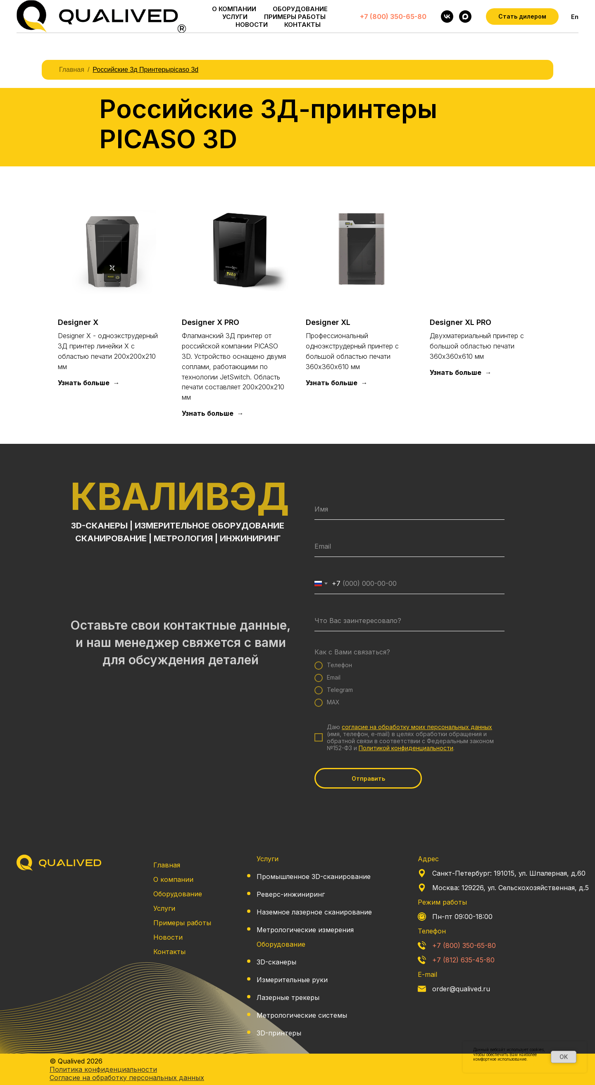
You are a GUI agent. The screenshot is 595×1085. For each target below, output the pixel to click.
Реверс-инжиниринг (291, 894)
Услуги (164, 908)
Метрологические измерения (305, 930)
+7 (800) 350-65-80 (393, 16)
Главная (71, 69)
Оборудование (177, 894)
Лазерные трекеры (288, 997)
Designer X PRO (210, 322)
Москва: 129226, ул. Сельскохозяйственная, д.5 (510, 888)
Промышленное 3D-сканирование (314, 876)
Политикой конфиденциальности (406, 747)
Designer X (78, 322)
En (574, 17)
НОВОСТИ (252, 24)
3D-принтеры (279, 1033)
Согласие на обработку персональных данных (127, 1077)
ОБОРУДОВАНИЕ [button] (300, 9)
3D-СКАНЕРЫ (99, 526)
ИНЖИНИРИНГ (250, 538)
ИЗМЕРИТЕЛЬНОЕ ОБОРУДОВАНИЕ (209, 526)
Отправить (368, 778)
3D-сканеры (276, 962)
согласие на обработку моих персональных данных (417, 726)
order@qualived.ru (461, 989)
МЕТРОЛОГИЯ (183, 538)
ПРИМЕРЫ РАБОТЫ (295, 17)
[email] (409, 546)
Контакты (169, 952)
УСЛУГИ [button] (235, 17)
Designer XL (328, 322)
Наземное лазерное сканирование (314, 912)
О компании (173, 879)
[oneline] (409, 621)
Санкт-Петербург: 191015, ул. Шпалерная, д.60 (508, 873)
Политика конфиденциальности (504, 1063)
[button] (522, 16)
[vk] (447, 16)
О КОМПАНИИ (234, 9)
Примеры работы (182, 923)
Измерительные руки (292, 980)
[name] (409, 509)
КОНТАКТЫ (302, 24)
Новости (168, 937)
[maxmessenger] (465, 16)
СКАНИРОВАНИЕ (111, 538)
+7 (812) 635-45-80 (463, 960)
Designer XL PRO (460, 322)
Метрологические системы (302, 1015)
